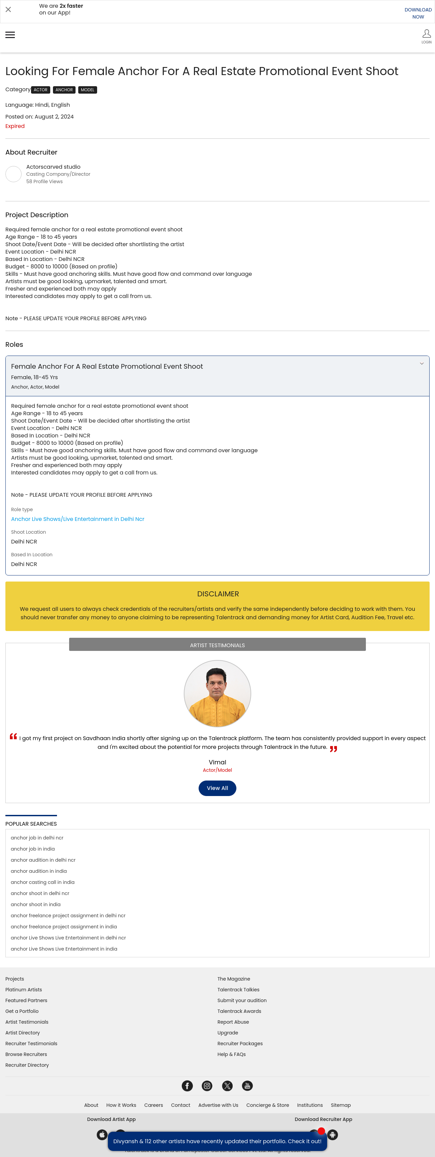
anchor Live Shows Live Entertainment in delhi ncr (68, 937)
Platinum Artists (23, 989)
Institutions (310, 1105)
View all (217, 788)
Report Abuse (233, 1022)
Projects (14, 979)
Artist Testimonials (26, 1022)
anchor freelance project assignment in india (64, 926)
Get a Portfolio (21, 1011)
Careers (153, 1105)
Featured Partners (26, 1000)
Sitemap (341, 1105)
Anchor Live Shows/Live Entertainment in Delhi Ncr (77, 519)
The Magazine (234, 979)
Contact (180, 1105)
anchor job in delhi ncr (37, 837)
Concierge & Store (267, 1105)
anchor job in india (33, 849)
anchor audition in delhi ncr (43, 860)
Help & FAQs (232, 1054)
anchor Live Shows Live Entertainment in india (64, 949)
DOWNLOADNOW (418, 13)
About (91, 1105)
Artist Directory (22, 1032)
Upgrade (228, 1032)
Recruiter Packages (240, 1043)
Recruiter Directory (27, 1065)
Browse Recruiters (26, 1054)
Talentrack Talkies (238, 989)
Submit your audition (242, 1000)
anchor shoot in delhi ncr (40, 893)
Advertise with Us (218, 1105)
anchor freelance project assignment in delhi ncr (68, 915)
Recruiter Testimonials (31, 1043)
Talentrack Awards (239, 1011)
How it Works (122, 1105)
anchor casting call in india (43, 882)
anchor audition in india (39, 871)
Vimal (217, 762)
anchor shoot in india (36, 904)
